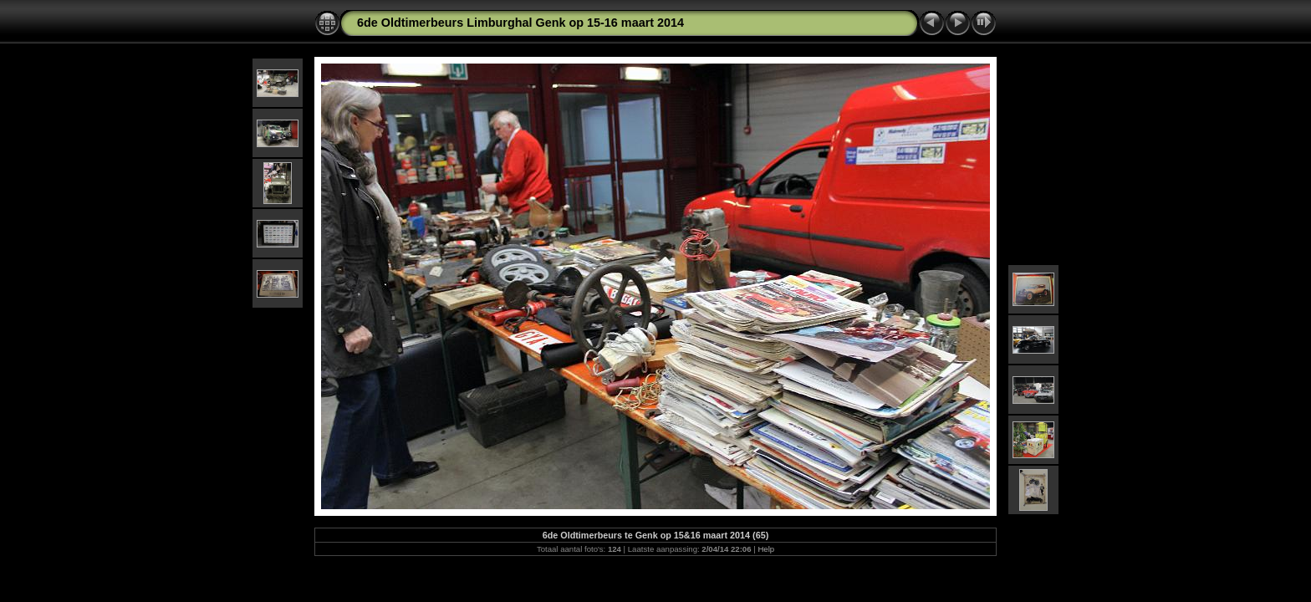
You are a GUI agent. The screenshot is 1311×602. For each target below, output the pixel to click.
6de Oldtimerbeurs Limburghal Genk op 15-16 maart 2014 (520, 22)
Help (766, 549)
